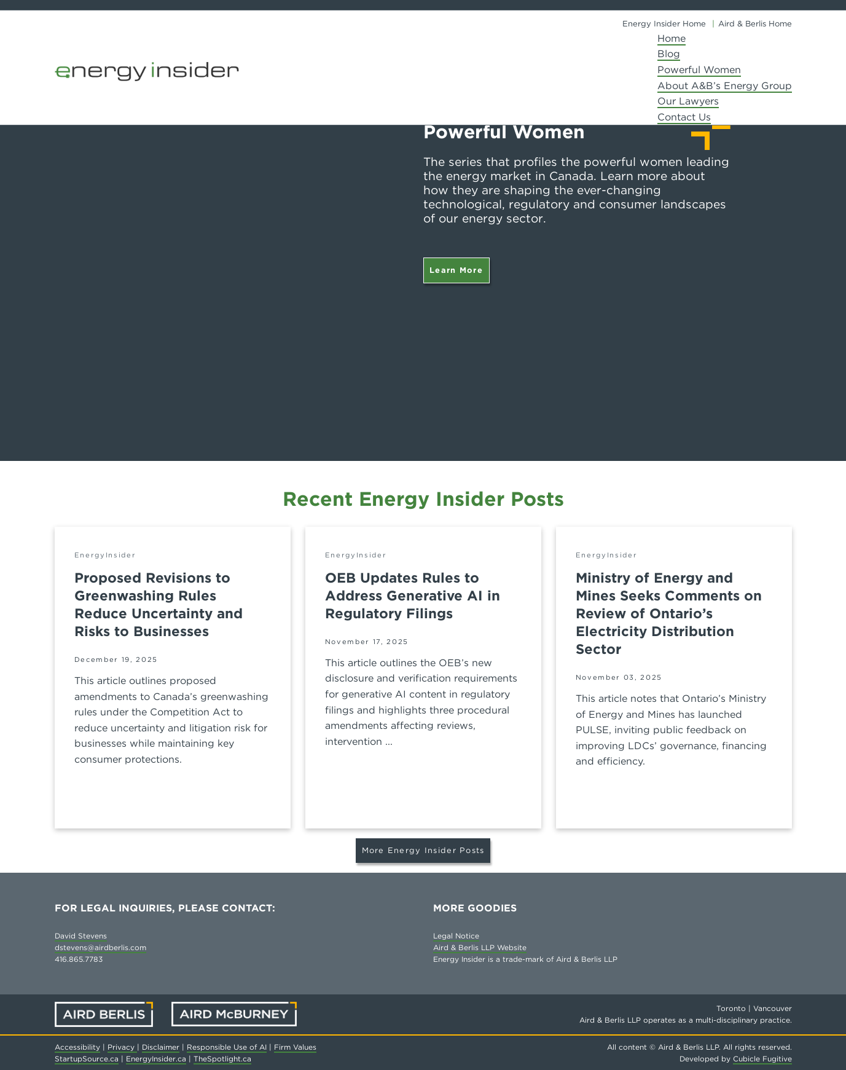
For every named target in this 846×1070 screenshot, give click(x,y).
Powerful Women (699, 70)
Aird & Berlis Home (755, 23)
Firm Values (295, 1047)
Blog (668, 54)
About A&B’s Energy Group (724, 86)
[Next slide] (821, 230)
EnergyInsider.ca (156, 1058)
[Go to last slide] (24, 230)
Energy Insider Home (664, 23)
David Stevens (81, 935)
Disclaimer (160, 1047)
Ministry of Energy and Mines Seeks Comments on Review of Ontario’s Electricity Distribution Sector (669, 613)
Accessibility (77, 1047)
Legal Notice (456, 935)
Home (671, 38)
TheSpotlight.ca (222, 1058)
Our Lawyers (688, 101)
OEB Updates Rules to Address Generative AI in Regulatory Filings (412, 595)
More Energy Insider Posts (423, 850)
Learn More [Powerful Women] (456, 270)
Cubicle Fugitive (762, 1058)
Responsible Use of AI (227, 1047)
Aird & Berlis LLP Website (480, 947)
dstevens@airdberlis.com (100, 947)
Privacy (122, 1047)
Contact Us (684, 117)
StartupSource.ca (87, 1058)
